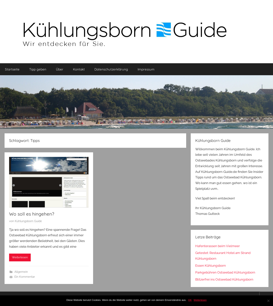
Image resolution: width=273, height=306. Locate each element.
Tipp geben (37, 69)
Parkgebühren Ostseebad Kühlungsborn (225, 272)
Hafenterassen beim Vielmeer (217, 246)
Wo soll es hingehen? (31, 214)
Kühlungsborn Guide (28, 221)
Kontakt (79, 69)
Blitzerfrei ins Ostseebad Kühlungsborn (224, 279)
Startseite (12, 69)
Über (59, 69)
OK (190, 300)
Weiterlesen (20, 257)
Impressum (146, 69)
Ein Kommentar (24, 276)
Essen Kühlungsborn (210, 265)
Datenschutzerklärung (111, 69)
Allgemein (21, 272)
